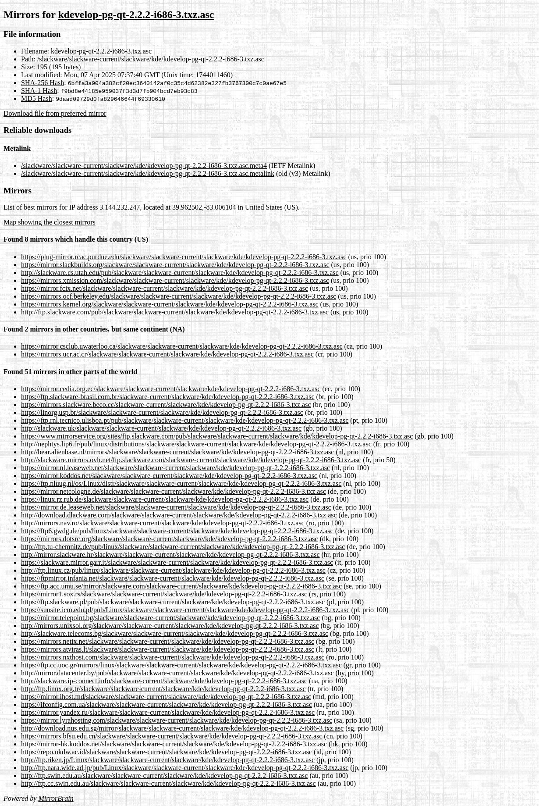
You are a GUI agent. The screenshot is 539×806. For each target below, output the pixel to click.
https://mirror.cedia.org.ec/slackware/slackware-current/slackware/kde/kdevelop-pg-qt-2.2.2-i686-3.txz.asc (170, 388)
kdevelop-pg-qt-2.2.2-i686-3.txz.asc (136, 14)
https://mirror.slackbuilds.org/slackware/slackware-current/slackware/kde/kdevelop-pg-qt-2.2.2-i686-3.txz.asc (175, 264)
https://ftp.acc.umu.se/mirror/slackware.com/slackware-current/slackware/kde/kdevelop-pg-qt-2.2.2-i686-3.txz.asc (181, 586)
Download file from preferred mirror (55, 113)
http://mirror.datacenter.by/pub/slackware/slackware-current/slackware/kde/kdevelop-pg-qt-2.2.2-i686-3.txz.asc (177, 673)
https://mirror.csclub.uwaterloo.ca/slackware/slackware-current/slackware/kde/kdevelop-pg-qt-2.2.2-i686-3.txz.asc (182, 346)
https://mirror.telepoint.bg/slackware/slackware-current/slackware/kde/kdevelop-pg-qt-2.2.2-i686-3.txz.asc (170, 617)
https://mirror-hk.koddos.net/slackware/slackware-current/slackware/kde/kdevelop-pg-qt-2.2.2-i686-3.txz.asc (174, 744)
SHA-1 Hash (39, 90)
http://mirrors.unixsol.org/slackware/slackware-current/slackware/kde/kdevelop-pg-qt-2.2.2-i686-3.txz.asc (170, 625)
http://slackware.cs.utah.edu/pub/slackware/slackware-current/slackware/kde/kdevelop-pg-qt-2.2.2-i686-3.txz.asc (180, 272)
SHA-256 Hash (42, 82)
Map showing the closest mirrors (50, 222)
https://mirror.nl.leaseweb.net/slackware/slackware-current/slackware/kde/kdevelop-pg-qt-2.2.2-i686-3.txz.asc (175, 467)
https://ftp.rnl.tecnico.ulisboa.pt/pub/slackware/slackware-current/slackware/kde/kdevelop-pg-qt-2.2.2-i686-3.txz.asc (184, 420)
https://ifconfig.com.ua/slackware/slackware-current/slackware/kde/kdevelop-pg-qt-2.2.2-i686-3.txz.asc (166, 704)
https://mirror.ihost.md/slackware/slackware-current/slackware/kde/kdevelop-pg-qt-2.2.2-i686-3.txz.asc (166, 696)
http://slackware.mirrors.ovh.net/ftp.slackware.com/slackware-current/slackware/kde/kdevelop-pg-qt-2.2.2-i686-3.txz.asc (191, 460)
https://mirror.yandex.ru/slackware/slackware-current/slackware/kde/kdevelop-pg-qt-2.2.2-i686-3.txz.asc (168, 712)
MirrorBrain (55, 798)
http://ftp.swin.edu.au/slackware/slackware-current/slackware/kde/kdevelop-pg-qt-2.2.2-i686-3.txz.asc (164, 775)
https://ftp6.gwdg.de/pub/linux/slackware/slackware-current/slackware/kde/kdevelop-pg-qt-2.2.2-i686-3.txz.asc (177, 531)
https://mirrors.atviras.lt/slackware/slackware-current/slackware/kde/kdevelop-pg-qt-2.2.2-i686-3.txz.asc (167, 649)
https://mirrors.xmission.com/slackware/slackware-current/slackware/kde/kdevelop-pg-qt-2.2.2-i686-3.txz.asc (175, 280)
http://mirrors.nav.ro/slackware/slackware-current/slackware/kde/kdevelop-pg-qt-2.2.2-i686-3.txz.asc (163, 523)
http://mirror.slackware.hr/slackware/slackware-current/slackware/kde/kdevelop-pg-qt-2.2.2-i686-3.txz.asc (170, 554)
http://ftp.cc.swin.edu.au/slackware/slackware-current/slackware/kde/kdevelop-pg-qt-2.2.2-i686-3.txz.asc (168, 783)
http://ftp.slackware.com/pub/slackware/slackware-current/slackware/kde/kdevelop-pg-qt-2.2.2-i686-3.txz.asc (175, 312)
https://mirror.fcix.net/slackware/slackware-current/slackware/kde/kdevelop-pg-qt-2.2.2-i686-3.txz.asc (164, 288)
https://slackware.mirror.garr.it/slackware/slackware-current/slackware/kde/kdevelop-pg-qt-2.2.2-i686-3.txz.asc (177, 562)
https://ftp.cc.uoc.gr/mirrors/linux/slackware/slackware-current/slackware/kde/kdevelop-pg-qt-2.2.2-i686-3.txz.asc (181, 665)
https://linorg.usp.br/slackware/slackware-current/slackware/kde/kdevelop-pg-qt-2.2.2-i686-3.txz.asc (162, 412)
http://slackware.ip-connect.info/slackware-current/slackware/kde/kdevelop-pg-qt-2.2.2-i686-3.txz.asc (164, 681)
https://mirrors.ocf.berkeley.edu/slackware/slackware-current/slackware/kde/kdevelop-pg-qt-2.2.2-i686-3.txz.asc (178, 296)
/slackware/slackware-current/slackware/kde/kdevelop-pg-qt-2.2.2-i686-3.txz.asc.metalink (147, 173)
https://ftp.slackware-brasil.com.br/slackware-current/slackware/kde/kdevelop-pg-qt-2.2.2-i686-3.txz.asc (168, 396)
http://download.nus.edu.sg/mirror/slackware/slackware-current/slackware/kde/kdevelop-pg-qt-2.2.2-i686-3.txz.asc (182, 728)
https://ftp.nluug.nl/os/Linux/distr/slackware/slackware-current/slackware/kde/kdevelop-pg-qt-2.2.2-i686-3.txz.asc (181, 483)
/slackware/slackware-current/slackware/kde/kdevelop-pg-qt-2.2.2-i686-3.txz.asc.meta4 (144, 165)
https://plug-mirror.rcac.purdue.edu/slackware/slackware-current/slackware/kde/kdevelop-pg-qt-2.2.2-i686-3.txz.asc (183, 256)
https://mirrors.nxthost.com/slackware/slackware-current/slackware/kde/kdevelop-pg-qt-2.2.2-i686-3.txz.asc (172, 657)
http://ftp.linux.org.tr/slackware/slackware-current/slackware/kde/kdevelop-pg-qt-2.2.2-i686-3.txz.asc (163, 688)
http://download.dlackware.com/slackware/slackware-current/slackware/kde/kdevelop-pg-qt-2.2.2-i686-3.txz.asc (179, 515)
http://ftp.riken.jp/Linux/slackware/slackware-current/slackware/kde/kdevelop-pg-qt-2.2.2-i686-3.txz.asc (168, 759)
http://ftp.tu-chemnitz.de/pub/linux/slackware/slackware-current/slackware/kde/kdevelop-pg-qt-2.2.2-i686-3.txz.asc (183, 546)
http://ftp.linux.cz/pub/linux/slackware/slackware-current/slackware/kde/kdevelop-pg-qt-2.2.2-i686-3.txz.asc (173, 570)
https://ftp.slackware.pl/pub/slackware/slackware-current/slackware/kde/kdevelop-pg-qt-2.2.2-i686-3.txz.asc (173, 602)
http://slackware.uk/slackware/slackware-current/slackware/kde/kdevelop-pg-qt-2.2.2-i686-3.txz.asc (161, 428)
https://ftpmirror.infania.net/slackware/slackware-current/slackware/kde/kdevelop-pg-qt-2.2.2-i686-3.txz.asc (172, 578)
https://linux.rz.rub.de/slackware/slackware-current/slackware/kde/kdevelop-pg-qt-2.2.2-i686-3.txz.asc (165, 499)
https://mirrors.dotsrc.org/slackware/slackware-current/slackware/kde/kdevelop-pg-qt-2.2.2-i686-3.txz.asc (169, 538)
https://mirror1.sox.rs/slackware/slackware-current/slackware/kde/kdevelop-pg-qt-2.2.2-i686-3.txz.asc (164, 594)
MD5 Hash (36, 98)
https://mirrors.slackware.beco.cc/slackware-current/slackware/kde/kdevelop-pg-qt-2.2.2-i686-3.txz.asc (166, 404)
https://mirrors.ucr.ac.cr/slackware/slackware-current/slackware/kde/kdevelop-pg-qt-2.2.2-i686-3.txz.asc (167, 354)
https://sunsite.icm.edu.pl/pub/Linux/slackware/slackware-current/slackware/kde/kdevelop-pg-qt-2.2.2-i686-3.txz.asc (185, 609)
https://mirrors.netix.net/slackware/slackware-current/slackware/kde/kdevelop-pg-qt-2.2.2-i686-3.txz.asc (167, 641)
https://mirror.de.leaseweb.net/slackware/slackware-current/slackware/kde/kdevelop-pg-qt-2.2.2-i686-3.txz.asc (176, 507)
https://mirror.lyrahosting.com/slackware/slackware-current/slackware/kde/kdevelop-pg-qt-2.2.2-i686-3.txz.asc (176, 720)
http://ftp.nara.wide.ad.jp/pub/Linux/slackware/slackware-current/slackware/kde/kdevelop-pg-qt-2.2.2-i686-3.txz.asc (184, 767)
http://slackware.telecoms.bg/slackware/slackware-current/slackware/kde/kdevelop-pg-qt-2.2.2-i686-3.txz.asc (174, 633)
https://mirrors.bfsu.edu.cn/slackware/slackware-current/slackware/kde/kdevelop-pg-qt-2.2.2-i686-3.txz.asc (171, 736)
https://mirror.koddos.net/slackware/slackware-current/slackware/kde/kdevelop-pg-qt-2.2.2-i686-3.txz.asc (169, 475)
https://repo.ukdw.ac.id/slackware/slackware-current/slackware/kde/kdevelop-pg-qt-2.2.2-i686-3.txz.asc (166, 752)
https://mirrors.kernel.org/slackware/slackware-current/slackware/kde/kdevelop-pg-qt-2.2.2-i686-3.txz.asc (170, 304)
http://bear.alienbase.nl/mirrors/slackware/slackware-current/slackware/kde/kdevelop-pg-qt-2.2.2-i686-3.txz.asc (177, 452)
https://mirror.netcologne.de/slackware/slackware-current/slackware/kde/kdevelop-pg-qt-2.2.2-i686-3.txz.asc (173, 491)
